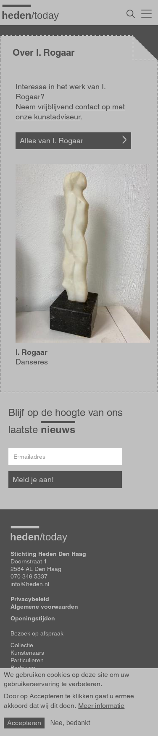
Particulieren (27, 660)
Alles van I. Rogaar (51, 140)
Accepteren (24, 723)
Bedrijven (23, 667)
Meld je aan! (33, 479)
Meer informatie (101, 706)
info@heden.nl (30, 584)
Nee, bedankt (70, 722)
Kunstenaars (27, 652)
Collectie (22, 645)
